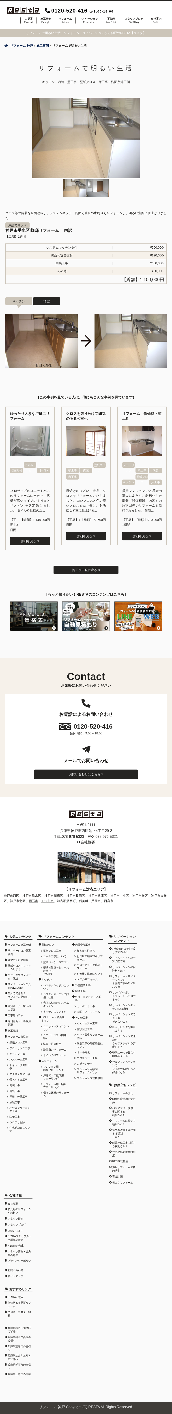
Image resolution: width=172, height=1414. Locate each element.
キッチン (19, 301)
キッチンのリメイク (55, 1011)
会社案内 (156, 20)
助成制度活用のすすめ (123, 1100)
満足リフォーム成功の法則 (123, 1168)
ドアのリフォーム (87, 979)
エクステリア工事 (19, 1073)
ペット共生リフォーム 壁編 (90, 1036)
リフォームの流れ (122, 1092)
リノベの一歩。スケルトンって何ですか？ (123, 996)
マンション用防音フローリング (53, 1068)
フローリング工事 (19, 1047)
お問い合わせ (15, 1269)
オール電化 (83, 1052)
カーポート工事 (86, 1006)
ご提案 (28, 20)
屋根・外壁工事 (18, 1096)
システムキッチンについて (56, 986)
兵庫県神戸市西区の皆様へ (19, 1338)
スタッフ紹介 (15, 1218)
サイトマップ (15, 1276)
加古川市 (47, 900)
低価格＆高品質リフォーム (19, 1304)
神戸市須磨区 (53, 895)
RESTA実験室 (120, 1161)
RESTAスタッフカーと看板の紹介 (19, 1238)
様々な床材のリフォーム (56, 1094)
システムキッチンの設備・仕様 (56, 995)
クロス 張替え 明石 (19, 1313)
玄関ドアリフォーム (88, 1011)
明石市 (33, 900)
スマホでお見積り (18, 959)
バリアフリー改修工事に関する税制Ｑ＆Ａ (123, 1111)
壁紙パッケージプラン (56, 961)
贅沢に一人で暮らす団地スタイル (123, 1054)
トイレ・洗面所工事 (19, 1066)
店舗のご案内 (15, 1230)
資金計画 (117, 1176)
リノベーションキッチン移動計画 (123, 1006)
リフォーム (65, 20)
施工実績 (13, 1030)
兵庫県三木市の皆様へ (19, 1375)
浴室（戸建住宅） (53, 1043)
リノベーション (88, 20)
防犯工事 (14, 1116)
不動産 (111, 20)
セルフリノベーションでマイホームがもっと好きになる (123, 1067)
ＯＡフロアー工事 (87, 1023)
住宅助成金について (19, 1129)
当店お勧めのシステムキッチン (56, 1004)
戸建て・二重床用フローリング (53, 1077)
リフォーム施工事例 (19, 944)
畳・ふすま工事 (18, 1079)
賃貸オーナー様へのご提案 (19, 1007)
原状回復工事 (84, 1028)
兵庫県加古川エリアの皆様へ (19, 1357)
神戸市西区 (11, 895)
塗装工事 (14, 1102)
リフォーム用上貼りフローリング (55, 1085)
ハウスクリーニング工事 (19, 1109)
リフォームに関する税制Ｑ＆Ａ (123, 1122)
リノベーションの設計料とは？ (123, 968)
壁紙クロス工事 (18, 1042)
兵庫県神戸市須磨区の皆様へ (19, 1329)
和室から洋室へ (86, 950)
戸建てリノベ (17, 225)
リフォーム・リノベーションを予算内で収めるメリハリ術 (123, 981)
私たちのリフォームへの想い (19, 1210)
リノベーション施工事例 (19, 952)
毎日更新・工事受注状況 (19, 1022)
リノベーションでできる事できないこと (123, 1018)
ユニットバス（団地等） (55, 1036)
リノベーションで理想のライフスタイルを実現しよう (123, 1041)
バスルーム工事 (18, 1059)
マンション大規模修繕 (90, 1077)
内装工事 (14, 1085)
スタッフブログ (134, 20)
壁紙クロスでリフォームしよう (19, 967)
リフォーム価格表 (18, 1036)
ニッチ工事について (55, 956)
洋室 (46, 301)
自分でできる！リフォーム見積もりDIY (19, 997)
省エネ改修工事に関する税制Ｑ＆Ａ (123, 1133)
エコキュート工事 (87, 1057)
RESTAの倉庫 (16, 1245)
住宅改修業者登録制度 (123, 1153)
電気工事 (14, 1090)
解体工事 (80, 990)
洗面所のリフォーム (55, 1049)
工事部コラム (15, 1015)
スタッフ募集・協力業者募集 (19, 1253)
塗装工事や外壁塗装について (90, 1045)
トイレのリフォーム (55, 1055)
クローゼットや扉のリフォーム (90, 966)
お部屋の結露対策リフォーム (90, 957)
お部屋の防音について (90, 973)
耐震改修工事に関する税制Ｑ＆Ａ (123, 1144)
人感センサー (84, 1063)
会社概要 (88, 842)
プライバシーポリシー (19, 1262)
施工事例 (45, 20)
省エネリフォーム (122, 1182)
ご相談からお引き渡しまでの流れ (123, 950)
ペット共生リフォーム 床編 (19, 976)
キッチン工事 (17, 1053)
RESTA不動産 (16, 1296)
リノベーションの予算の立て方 (123, 959)
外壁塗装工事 (82, 984)
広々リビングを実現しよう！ (123, 1028)
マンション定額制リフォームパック (87, 1070)
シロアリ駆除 (17, 1122)
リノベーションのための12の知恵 (19, 985)
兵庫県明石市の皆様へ (19, 1366)
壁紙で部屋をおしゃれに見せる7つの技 (56, 970)
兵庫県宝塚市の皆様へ (19, 1348)
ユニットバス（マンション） (56, 1027)
